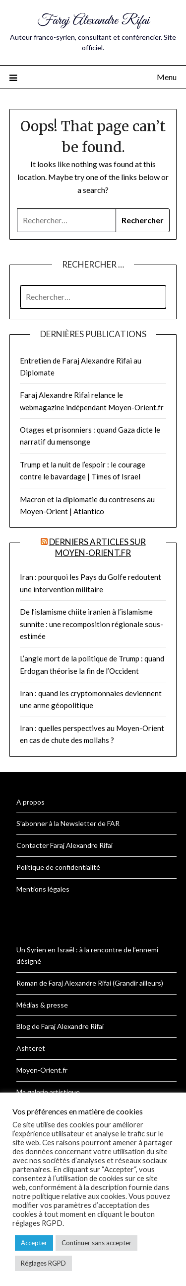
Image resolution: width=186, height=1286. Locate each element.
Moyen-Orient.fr (41, 1070)
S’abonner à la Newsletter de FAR (68, 823)
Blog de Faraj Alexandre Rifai (60, 1026)
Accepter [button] (34, 1243)
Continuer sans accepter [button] (96, 1243)
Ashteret (30, 1048)
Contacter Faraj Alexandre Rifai (64, 845)
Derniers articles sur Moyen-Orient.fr (97, 547)
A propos (30, 802)
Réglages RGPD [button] (43, 1263)
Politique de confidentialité (58, 867)
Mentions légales (42, 889)
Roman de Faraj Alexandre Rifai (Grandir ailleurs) (89, 983)
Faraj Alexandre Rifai (93, 20)
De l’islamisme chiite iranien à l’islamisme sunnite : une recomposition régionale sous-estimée (91, 624)
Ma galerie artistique (48, 1092)
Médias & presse (42, 1005)
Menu (167, 77)
